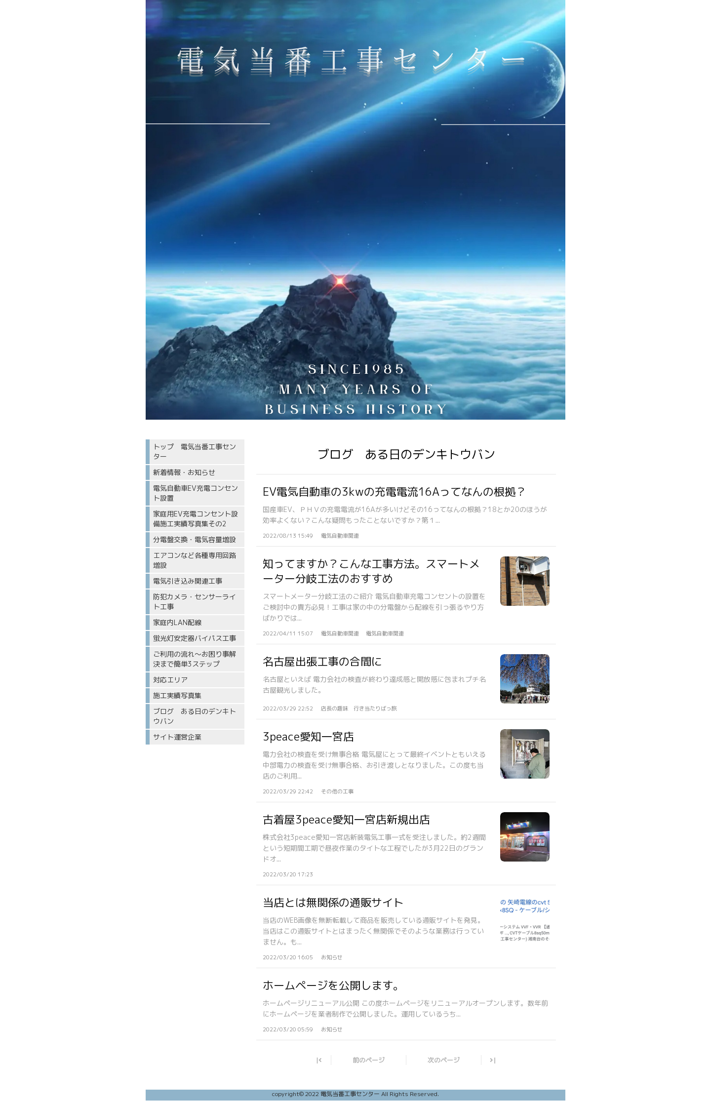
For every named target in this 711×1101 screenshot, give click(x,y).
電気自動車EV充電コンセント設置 (195, 493)
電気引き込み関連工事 (187, 581)
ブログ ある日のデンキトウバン (194, 716)
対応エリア (170, 679)
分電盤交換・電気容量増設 (194, 539)
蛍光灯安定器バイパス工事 (194, 638)
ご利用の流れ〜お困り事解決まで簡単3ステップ (194, 658)
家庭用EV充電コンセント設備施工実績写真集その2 (195, 518)
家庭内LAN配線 (177, 622)
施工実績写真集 (177, 695)
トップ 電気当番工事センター (194, 451)
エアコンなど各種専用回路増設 (194, 560)
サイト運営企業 (177, 737)
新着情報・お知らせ (184, 472)
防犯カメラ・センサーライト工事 (194, 601)
